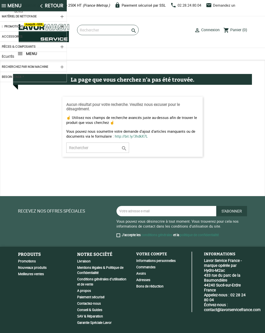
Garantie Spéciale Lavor (94, 322)
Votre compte (151, 253)
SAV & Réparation (90, 316)
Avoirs (141, 273)
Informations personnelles (156, 261)
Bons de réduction (150, 286)
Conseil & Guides (89, 310)
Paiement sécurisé (90, 297)
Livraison (84, 261)
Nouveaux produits (32, 267)
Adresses (143, 280)
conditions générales (156, 235)
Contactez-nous (89, 303)
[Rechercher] (108, 30)
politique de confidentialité (199, 235)
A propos (84, 291)
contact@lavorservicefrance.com (232, 309)
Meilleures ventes (31, 274)
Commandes (145, 267)
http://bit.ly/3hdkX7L (131, 136)
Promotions (27, 261)
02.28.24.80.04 (189, 5)
